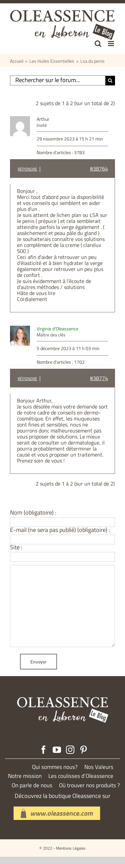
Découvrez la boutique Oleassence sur (62, 795)
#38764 (99, 169)
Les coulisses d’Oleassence (80, 776)
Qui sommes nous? (55, 767)
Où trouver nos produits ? (89, 785)
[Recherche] (110, 80)
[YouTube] (57, 750)
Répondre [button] (27, 169)
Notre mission (25, 776)
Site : (16, 547)
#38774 (99, 378)
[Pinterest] (83, 750)
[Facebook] (43, 750)
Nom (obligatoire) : (33, 513)
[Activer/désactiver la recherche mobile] (98, 43)
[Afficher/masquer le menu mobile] (111, 43)
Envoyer (38, 661)
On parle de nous (32, 785)
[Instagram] (70, 750)
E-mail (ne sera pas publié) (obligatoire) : (60, 530)
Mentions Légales (71, 848)
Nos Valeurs (98, 767)
